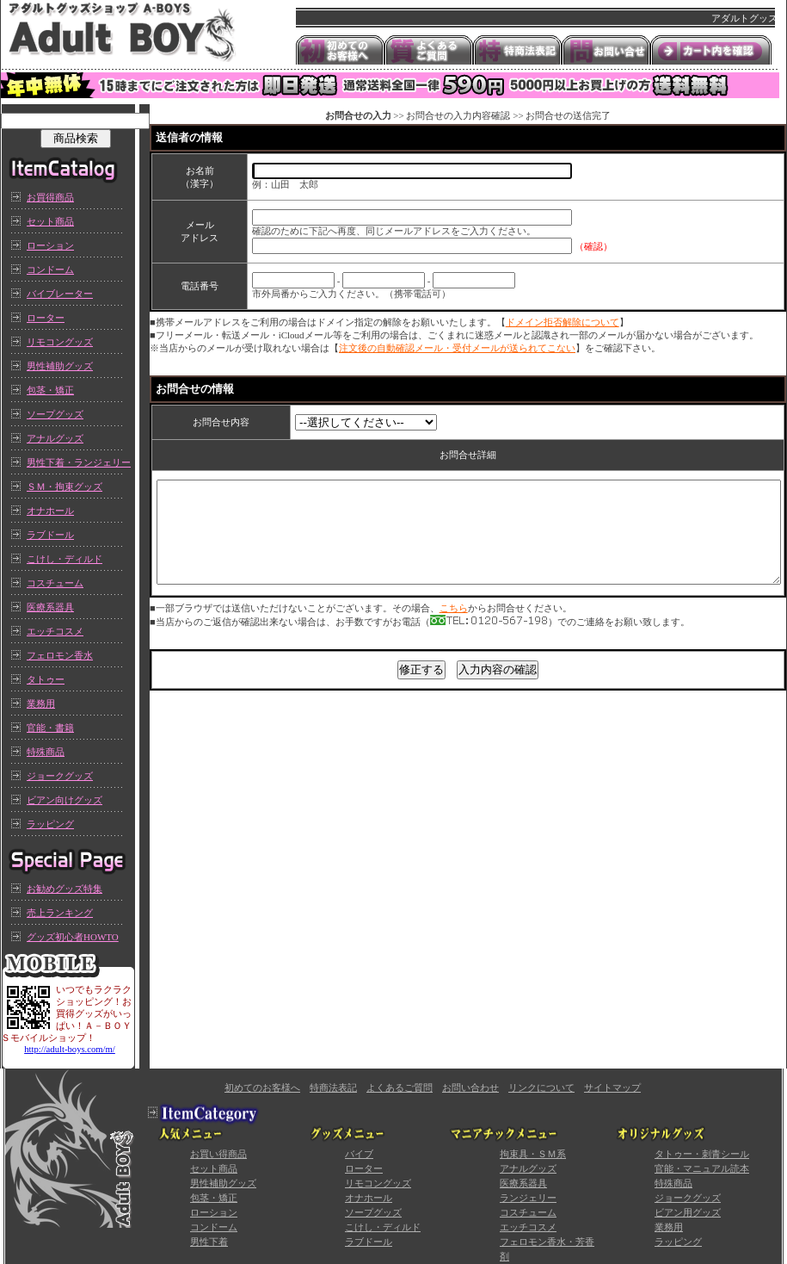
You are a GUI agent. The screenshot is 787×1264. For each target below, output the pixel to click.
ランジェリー (528, 1198)
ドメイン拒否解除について (562, 322)
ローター (46, 318)
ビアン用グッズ (688, 1212)
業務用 (41, 703)
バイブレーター (60, 293)
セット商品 (50, 221)
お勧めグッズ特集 (64, 888)
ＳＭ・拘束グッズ (64, 486)
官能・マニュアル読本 (702, 1168)
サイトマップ (612, 1087)
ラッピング (50, 824)
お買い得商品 (218, 1154)
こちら (454, 628)
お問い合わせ (470, 1087)
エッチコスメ (55, 631)
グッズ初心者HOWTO (73, 937)
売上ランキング (60, 913)
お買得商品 (50, 197)
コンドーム (50, 269)
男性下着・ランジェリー (79, 462)
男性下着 (209, 1241)
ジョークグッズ (60, 776)
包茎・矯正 (50, 390)
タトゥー (46, 679)
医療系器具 (50, 607)
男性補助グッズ (60, 366)
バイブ (359, 1154)
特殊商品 (46, 752)
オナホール (50, 510)
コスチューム (55, 583)
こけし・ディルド (64, 559)
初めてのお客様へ (262, 1087)
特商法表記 (333, 1087)
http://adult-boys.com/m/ (69, 1049)
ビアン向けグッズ (64, 800)
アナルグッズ (55, 438)
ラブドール (50, 535)
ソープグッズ (55, 414)
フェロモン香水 (60, 655)
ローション (50, 245)
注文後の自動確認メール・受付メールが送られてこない (457, 348)
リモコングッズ (60, 342)
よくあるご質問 (399, 1087)
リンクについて (541, 1087)
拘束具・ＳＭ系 (533, 1154)
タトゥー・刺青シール (702, 1154)
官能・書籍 (50, 727)
